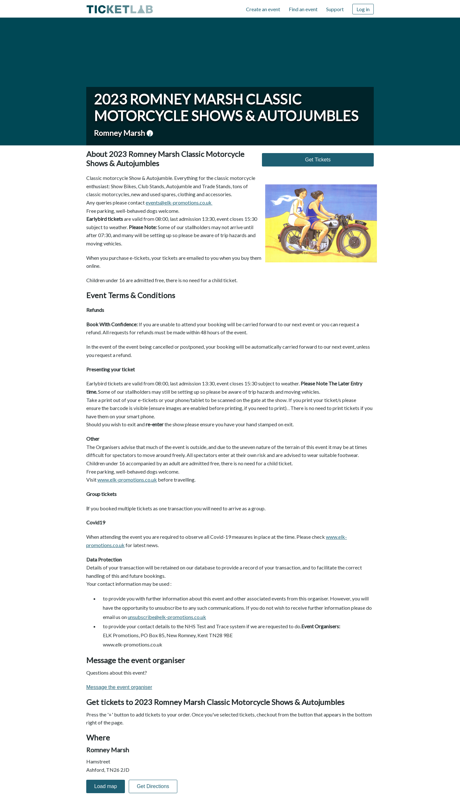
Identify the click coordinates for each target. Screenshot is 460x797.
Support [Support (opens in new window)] (335, 9)
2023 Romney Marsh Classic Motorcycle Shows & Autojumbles (226, 107)
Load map (105, 786)
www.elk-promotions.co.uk (127, 479)
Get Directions (153, 786)
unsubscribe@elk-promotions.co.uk (167, 617)
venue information (150, 133)
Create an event (263, 9)
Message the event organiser (119, 687)
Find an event (303, 9)
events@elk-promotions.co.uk (179, 202)
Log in (363, 9)
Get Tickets (318, 159)
